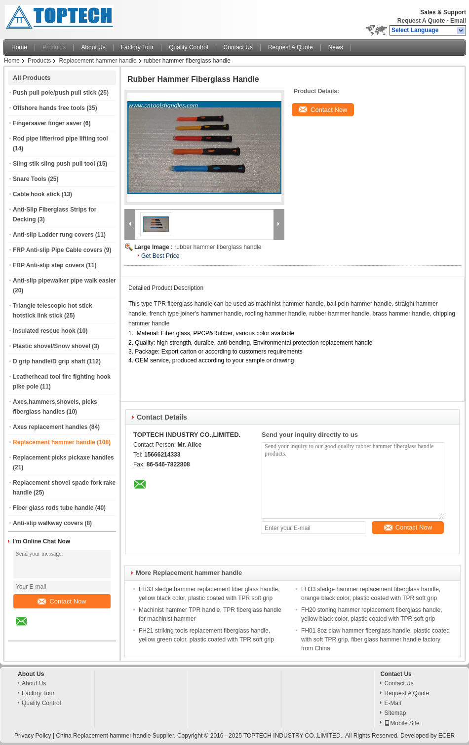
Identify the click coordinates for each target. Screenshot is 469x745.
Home (19, 47)
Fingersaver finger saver (47, 123)
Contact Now (62, 601)
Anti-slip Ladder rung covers (53, 234)
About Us (93, 47)
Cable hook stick (36, 194)
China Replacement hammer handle (103, 735)
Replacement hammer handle (97, 60)
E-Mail (392, 703)
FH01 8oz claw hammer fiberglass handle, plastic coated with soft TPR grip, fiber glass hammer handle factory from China (375, 639)
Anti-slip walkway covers (48, 523)
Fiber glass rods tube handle (53, 507)
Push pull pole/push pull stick (54, 92)
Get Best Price (160, 255)
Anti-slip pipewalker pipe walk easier (64, 280)
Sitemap (395, 713)
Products (54, 47)
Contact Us (238, 47)
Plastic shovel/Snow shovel (51, 346)
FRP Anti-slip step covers (48, 265)
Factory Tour (137, 47)
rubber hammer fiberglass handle (217, 247)
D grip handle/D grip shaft (49, 361)
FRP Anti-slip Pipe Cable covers (57, 250)
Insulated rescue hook (44, 330)
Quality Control (188, 47)
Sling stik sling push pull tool (54, 163)
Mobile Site (401, 723)
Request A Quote (421, 20)
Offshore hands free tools (49, 108)
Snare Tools (29, 179)
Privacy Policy (32, 735)
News (335, 47)
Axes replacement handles (50, 427)
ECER (446, 735)
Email (458, 20)
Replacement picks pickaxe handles (63, 457)
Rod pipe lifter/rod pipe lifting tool (60, 138)
